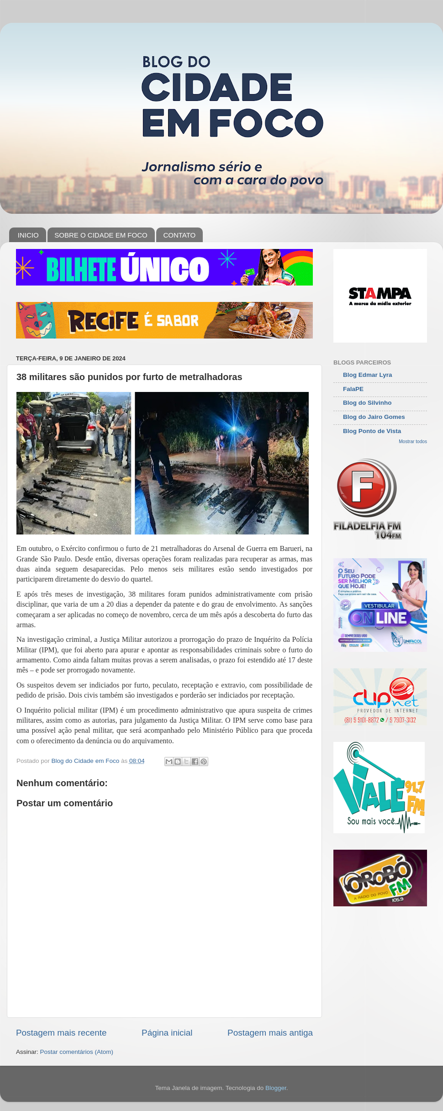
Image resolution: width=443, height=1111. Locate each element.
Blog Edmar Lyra (367, 374)
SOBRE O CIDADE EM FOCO (100, 235)
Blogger (275, 1088)
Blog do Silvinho (367, 402)
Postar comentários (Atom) (77, 1051)
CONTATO (179, 235)
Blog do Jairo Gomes (374, 416)
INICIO (28, 235)
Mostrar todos (413, 441)
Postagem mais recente (61, 1032)
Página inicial (167, 1032)
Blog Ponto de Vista (372, 431)
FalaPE (353, 389)
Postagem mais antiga (270, 1032)
